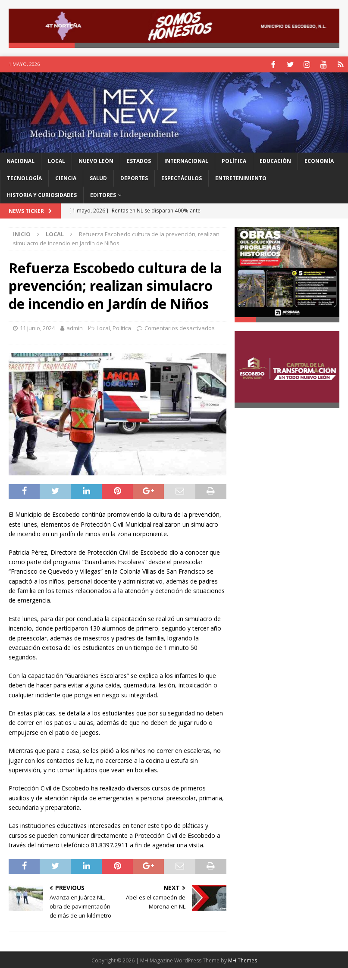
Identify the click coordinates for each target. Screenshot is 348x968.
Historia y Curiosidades (42, 194)
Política (234, 160)
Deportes (134, 177)
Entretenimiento (240, 177)
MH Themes (242, 959)
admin (74, 327)
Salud (98, 177)
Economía (319, 160)
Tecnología (24, 177)
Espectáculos (181, 177)
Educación (275, 160)
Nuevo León (95, 160)
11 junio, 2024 (37, 327)
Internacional (186, 160)
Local (56, 160)
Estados (139, 160)
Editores (103, 194)
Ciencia (65, 177)
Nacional (20, 160)
